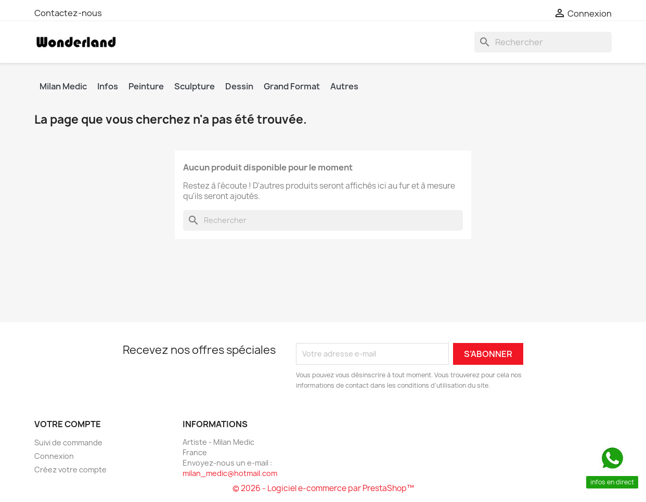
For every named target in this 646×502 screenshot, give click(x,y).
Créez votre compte (70, 469)
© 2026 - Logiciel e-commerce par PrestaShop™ (323, 488)
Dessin (239, 86)
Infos (107, 86)
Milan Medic (63, 86)
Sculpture (194, 86)
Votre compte (67, 424)
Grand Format (292, 86)
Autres (344, 86)
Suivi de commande (68, 442)
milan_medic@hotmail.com (230, 473)
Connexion (54, 456)
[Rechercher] (543, 42)
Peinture (146, 86)
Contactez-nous (68, 13)
